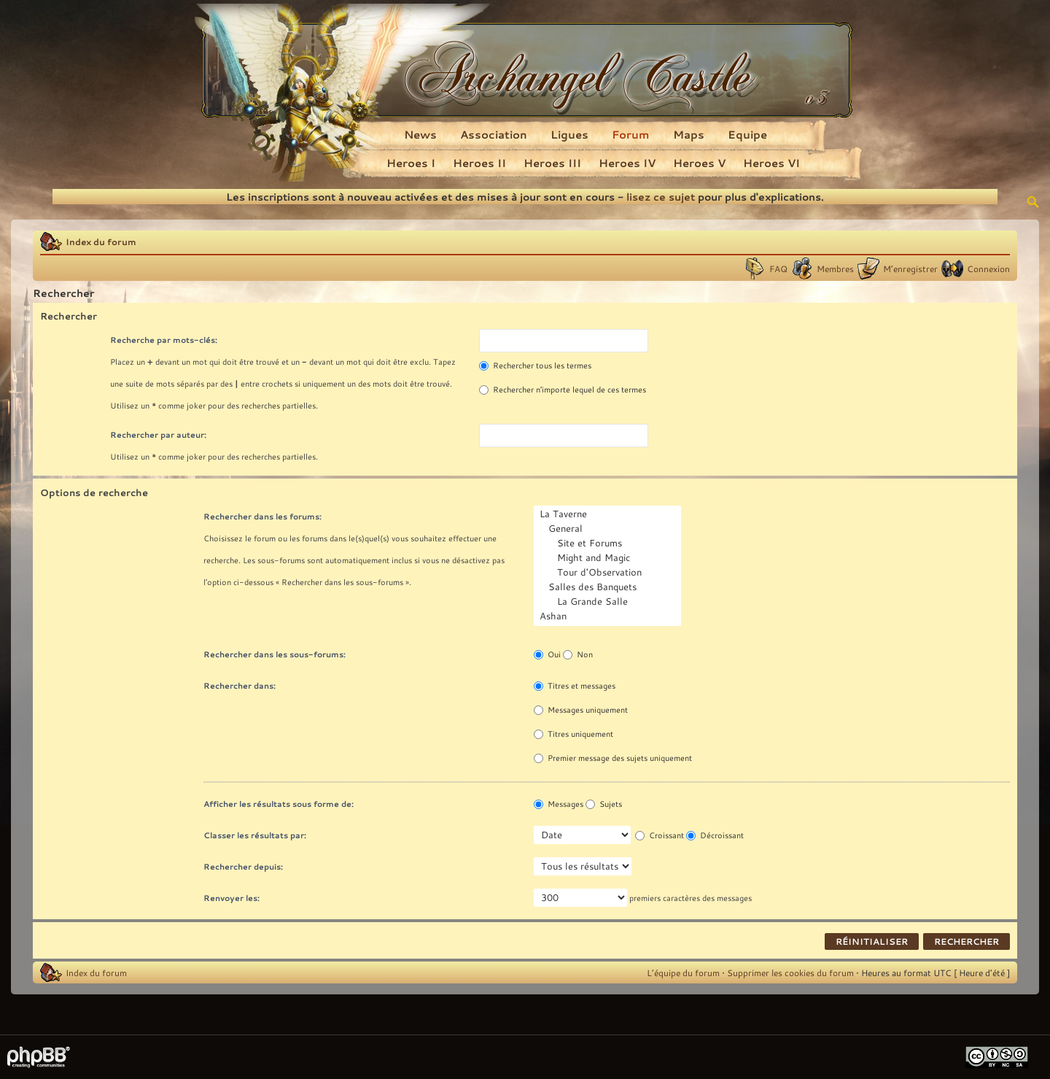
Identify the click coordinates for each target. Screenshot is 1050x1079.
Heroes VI (771, 162)
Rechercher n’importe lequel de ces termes (562, 389)
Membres (835, 268)
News (420, 134)
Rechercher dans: (239, 685)
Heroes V (699, 162)
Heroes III (552, 162)
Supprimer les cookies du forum (790, 972)
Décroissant (715, 835)
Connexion (988, 268)
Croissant (659, 835)
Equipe (747, 134)
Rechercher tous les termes (535, 365)
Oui (547, 654)
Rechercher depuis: (243, 866)
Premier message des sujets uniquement (613, 758)
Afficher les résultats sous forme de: (278, 803)
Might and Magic (609, 558)
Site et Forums (609, 543)
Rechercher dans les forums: (262, 516)
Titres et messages (574, 686)
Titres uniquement (573, 734)
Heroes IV (627, 162)
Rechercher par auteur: (158, 434)
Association (493, 134)
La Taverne (609, 514)
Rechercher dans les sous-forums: (274, 654)
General (609, 529)
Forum (631, 134)
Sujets (604, 804)
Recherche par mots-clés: (163, 339)
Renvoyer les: (231, 897)
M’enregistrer (910, 268)
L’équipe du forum (683, 972)
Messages (558, 804)
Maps (688, 134)
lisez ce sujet (660, 197)
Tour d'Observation (609, 572)
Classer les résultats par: (254, 834)
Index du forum (101, 241)
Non (578, 654)
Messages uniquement (581, 710)
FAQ (778, 268)
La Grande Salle (609, 602)
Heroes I (410, 162)
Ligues (569, 134)
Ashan (609, 616)
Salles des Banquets (609, 587)
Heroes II (479, 162)
